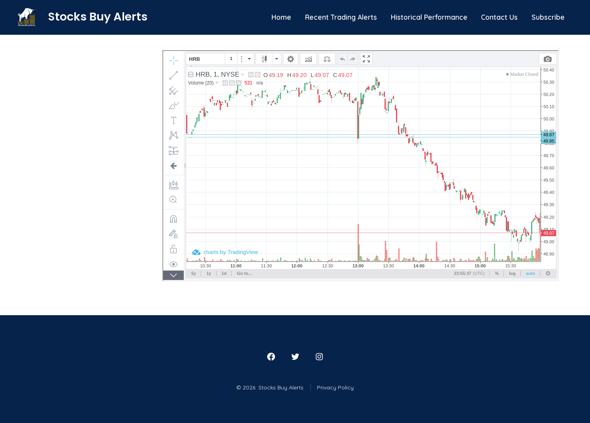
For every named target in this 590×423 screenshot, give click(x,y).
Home (281, 17)
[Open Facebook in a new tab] (271, 357)
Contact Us (499, 17)
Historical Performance (429, 17)
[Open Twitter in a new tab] (295, 357)
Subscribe (548, 17)
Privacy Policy (335, 387)
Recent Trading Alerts (341, 17)
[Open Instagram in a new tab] (319, 357)
